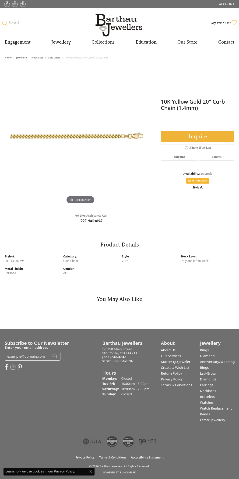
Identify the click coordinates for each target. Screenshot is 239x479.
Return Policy (171, 373)
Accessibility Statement (147, 457)
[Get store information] (117, 361)
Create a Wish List (175, 367)
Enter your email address (26, 347)
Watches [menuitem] (207, 402)
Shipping (179, 156)
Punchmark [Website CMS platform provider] (128, 472)
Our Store (187, 42)
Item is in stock (197, 180)
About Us (168, 350)
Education (146, 42)
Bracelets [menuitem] (207, 396)
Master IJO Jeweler (175, 361)
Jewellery (61, 42)
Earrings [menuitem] (206, 385)
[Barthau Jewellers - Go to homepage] (119, 22)
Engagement (18, 42)
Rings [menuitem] (204, 350)
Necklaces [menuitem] (208, 391)
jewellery (21, 57)
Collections (103, 42)
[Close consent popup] (90, 471)
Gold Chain (54, 57)
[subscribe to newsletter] (54, 356)
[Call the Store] (114, 357)
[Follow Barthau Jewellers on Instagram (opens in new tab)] (15, 4)
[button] (226, 4)
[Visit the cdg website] (112, 441)
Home (8, 57)
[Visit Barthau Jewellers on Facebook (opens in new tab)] (7, 4)
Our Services (171, 356)
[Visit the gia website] (92, 441)
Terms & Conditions (176, 385)
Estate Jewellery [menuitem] (212, 420)
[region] (81, 135)
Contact (226, 42)
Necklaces (37, 57)
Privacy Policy (172, 379)
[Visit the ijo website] (147, 441)
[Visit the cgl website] (128, 441)
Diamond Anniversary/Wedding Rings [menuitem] (217, 362)
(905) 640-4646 (91, 220)
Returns (216, 156)
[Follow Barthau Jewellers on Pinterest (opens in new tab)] (23, 4)
